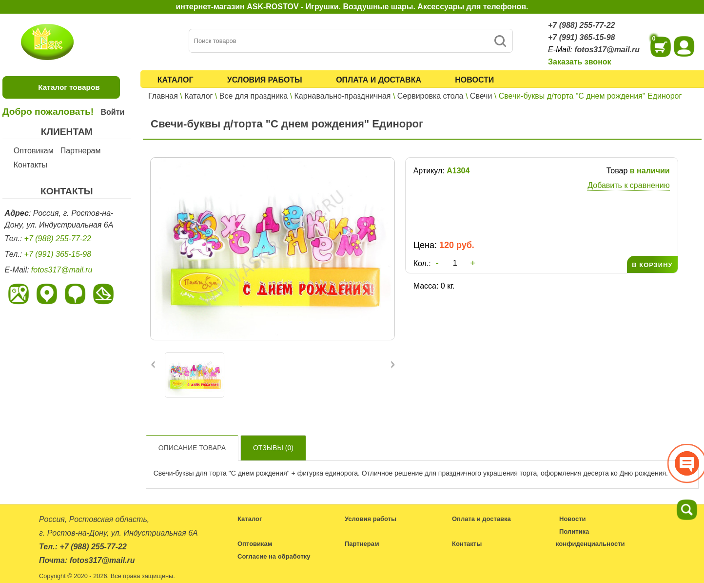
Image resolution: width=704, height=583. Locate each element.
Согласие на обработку (274, 556)
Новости (474, 80)
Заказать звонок (579, 62)
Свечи (481, 96)
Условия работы (264, 80)
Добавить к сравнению (628, 185)
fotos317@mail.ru (607, 49)
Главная (163, 96)
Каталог (175, 80)
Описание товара (192, 448)
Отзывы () (273, 448)
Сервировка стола (430, 96)
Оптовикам (34, 150)
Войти (112, 112)
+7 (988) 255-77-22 (581, 25)
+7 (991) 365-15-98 (581, 37)
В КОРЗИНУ (652, 265)
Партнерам (80, 150)
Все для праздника (253, 96)
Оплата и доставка (378, 80)
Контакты (30, 165)
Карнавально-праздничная (342, 96)
